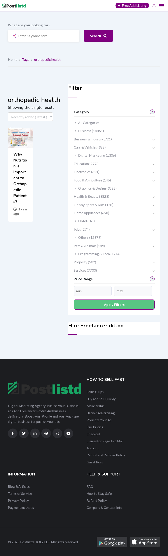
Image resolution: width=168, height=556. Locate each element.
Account (93, 448)
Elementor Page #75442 (104, 441)
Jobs (82, 229)
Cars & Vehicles (90, 147)
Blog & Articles (19, 486)
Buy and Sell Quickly (101, 399)
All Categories (89, 122)
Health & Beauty (91, 196)
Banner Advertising (101, 413)
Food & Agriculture (92, 180)
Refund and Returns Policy (106, 455)
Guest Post (95, 462)
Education (87, 163)
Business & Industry (93, 139)
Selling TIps (95, 392)
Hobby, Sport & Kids (93, 205)
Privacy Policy (18, 500)
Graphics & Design (97, 188)
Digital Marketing (97, 155)
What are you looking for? (29, 25)
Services (85, 270)
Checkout (93, 434)
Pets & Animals (89, 246)
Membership (96, 406)
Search (98, 36)
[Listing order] (30, 116)
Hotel (87, 221)
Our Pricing (95, 427)
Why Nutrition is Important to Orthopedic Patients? (20, 178)
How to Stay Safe (99, 493)
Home (12, 59)
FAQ (90, 486)
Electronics (86, 172)
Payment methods (21, 507)
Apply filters (114, 304)
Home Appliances (91, 213)
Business (91, 131)
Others (89, 237)
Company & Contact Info (104, 507)
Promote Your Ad (99, 420)
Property (85, 262)
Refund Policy (97, 500)
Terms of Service (20, 493)
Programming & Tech (99, 254)
